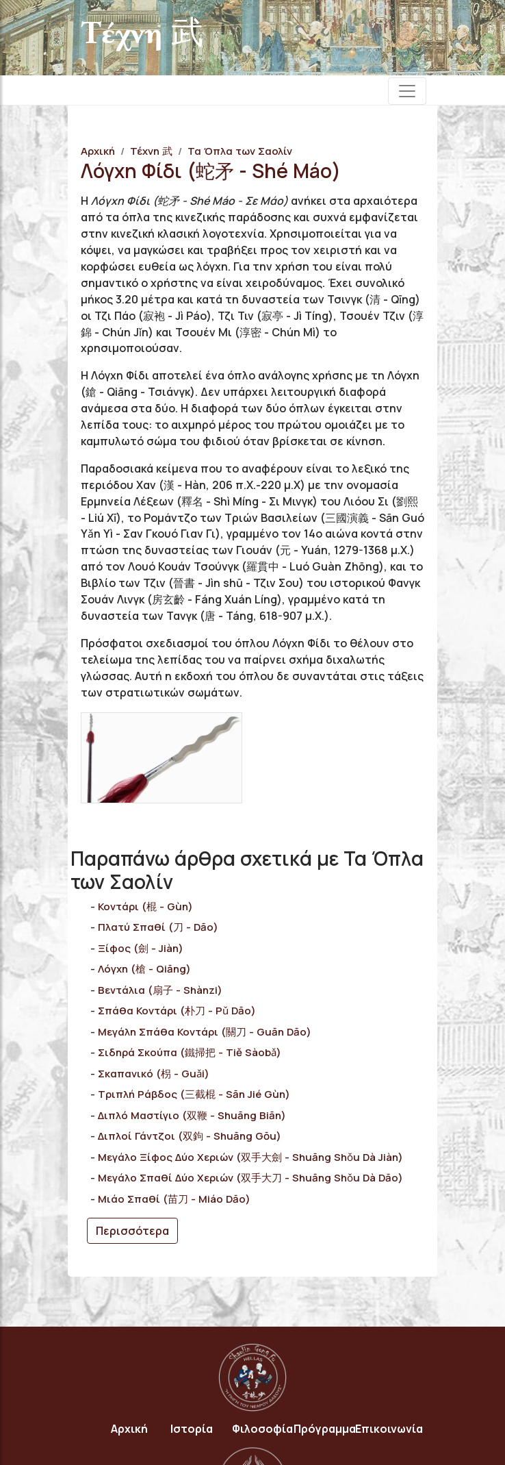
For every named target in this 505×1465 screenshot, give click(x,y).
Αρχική (98, 151)
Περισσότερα (132, 1230)
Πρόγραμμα (325, 1428)
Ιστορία (191, 1428)
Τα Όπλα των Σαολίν (239, 151)
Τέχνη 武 (151, 151)
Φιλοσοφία (262, 1428)
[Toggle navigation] (407, 91)
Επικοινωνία (389, 1428)
